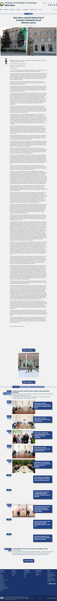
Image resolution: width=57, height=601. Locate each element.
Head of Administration (39, 572)
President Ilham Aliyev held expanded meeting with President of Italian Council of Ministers (42, 494)
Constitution (1, 576)
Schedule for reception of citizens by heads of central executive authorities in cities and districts (52, 580)
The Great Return (2, 581)
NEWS (26, 13)
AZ (53, 3)
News (24, 575)
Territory (1, 574)
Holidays (1, 578)
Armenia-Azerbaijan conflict (4, 579)
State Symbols (2, 577)
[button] (11, 365)
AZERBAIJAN (12, 9)
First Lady (13, 575)
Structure (37, 573)
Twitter (54, 5)
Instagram (48, 5)
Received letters (50, 573)
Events (30, 13)
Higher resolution (27, 350)
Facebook (52, 5)
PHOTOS (42, 386)
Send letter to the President (51, 572)
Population (1, 575)
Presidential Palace (38, 574)
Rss (56, 5)
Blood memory (2, 582)
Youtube (50, 5)
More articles (29, 560)
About (40, 598)
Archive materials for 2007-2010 (52, 598)
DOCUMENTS (6, 9)
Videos (25, 577)
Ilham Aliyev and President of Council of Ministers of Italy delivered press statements (42, 478)
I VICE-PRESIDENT (25, 9)
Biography (13, 574)
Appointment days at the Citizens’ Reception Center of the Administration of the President (52, 575)
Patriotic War (2, 580)
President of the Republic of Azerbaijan (21, 3)
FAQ (32, 598)
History (1, 573)
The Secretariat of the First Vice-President (27, 572)
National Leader (2, 572)
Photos (25, 576)
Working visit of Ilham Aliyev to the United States (4, 588)
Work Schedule (14, 573)
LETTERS (39, 9)
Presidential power (14, 572)
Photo (46, 3)
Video (51, 3)
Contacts (37, 575)
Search (55, 9)
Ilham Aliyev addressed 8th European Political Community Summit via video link (42, 538)
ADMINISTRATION (33, 9)
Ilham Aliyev (10, 5)
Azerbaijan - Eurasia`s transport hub (3, 585)
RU (56, 3)
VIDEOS (35, 386)
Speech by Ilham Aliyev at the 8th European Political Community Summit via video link (42, 524)
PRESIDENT (18, 9)
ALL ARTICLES (16, 386)
